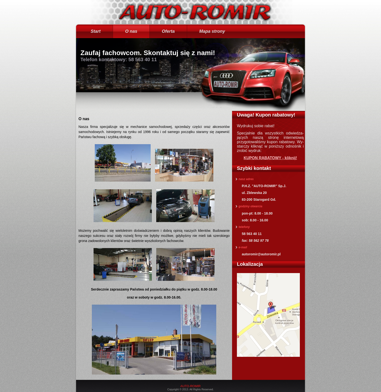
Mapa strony (212, 31)
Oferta (168, 31)
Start (96, 31)
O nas (131, 31)
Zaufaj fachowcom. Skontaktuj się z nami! (147, 53)
